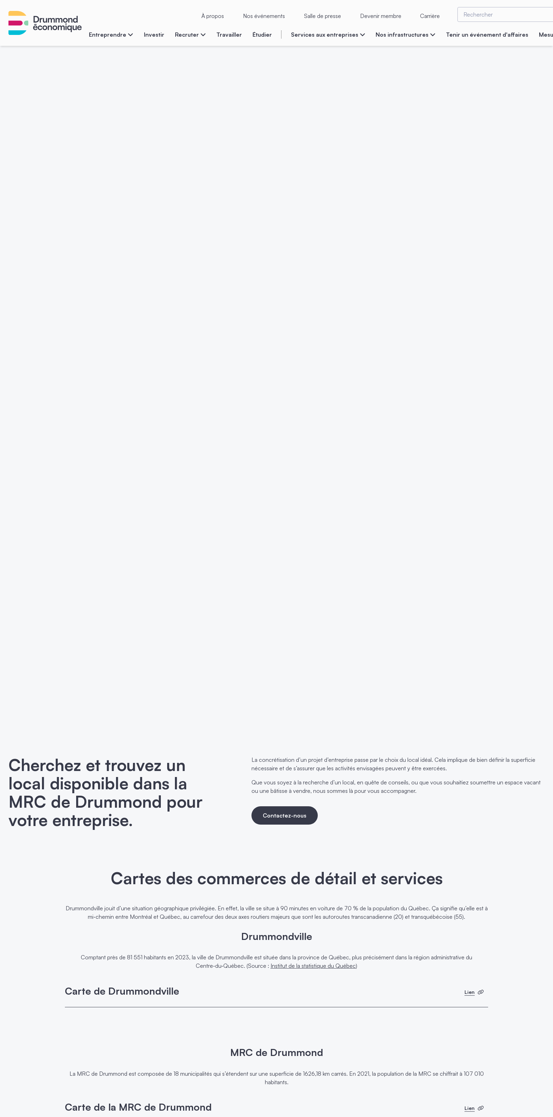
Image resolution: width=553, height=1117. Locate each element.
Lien (474, 992)
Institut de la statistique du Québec (313, 965)
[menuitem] (111, 38)
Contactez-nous (284, 815)
